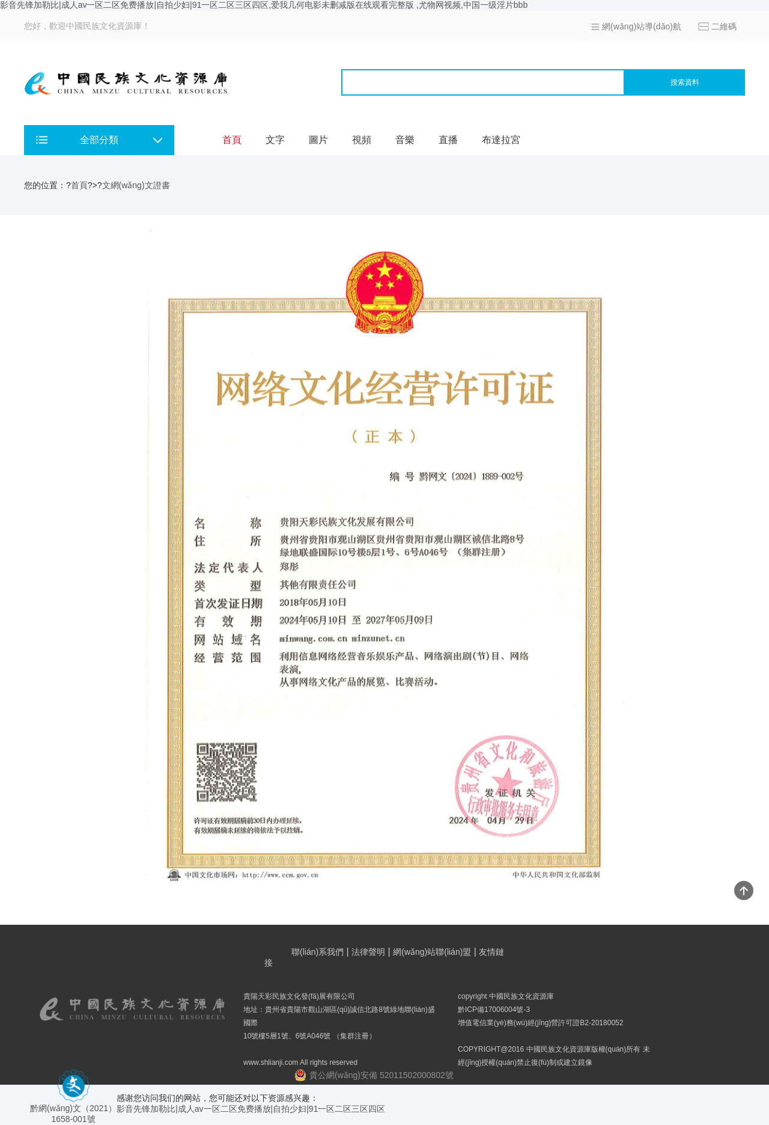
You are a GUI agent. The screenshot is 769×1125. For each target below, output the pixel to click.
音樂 (405, 140)
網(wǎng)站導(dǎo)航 (641, 26)
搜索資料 (684, 82)
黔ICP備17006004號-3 (494, 1009)
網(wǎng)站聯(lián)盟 (432, 952)
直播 (448, 140)
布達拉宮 (501, 140)
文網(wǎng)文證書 (136, 185)
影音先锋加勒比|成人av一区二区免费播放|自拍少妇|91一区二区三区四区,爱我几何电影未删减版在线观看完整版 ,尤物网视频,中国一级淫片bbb (263, 5)
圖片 (318, 140)
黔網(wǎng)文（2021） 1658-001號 (73, 1109)
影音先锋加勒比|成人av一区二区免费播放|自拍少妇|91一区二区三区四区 (251, 1109)
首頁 (232, 140)
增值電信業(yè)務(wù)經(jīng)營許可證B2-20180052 (540, 1023)
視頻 (361, 140)
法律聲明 (368, 952)
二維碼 (724, 26)
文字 (275, 140)
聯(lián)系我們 (317, 952)
